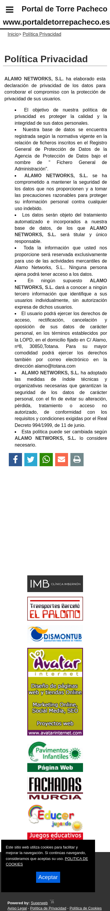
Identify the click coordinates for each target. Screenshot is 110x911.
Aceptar (48, 877)
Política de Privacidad (48, 908)
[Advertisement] (46, 531)
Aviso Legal (17, 908)
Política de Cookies (86, 908)
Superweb (39, 903)
